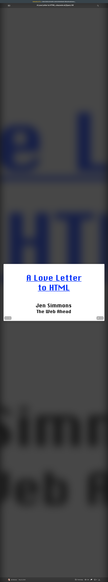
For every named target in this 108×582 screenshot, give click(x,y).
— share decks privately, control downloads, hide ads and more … (54, 1)
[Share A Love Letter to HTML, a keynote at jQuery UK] (91, 579)
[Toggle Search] (98, 5)
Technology (79, 579)
